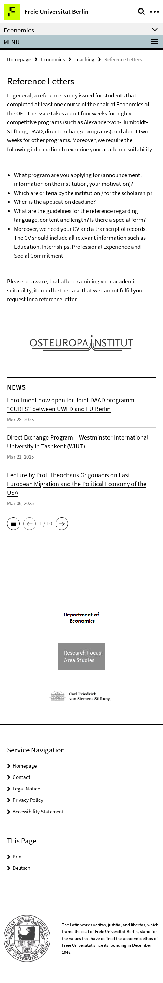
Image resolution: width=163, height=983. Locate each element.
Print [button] (18, 856)
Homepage (19, 59)
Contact (21, 777)
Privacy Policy (28, 799)
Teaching (84, 59)
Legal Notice (26, 788)
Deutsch (21, 867)
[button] (13, 524)
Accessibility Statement (38, 811)
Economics (53, 59)
